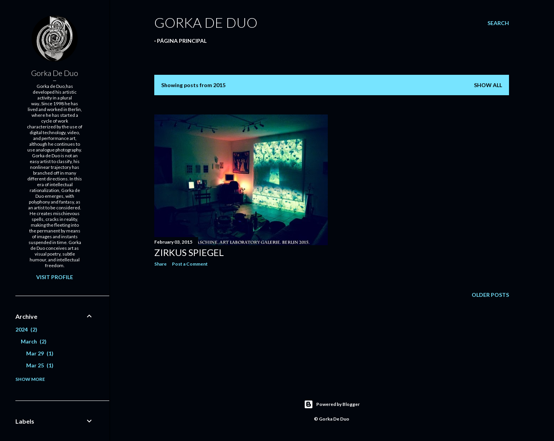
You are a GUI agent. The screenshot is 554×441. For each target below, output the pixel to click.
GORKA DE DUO (205, 22)
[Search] (498, 23)
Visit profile (54, 277)
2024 (26, 329)
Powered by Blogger (332, 404)
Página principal (182, 40)
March (34, 341)
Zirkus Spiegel (189, 252)
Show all (488, 85)
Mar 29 (39, 353)
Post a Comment (190, 264)
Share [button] (160, 264)
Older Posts (490, 294)
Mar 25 (39, 365)
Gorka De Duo (54, 72)
